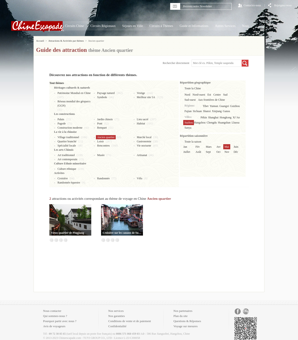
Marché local (144, 137)
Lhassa (235, 122)
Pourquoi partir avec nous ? (59, 321)
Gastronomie (144, 141)
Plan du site (180, 316)
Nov (226, 151)
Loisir (100, 141)
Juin (236, 146)
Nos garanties (116, 316)
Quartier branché (67, 141)
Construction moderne (70, 127)
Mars (209, 146)
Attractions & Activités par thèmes (66, 40)
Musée (101, 155)
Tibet (206, 106)
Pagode (62, 123)
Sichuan (197, 111)
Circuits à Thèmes (161, 26)
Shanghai (213, 117)
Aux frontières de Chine (211, 99)
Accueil (40, 40)
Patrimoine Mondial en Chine (74, 93)
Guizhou (235, 106)
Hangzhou (199, 122)
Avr (218, 146)
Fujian (188, 111)
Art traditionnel (66, 155)
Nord (187, 94)
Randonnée (103, 178)
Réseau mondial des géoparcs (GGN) (74, 103)
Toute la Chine (192, 88)
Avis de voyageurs (54, 326)
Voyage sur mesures (185, 326)
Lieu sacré (143, 119)
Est (209, 94)
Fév (198, 146)
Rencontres (103, 145)
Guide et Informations (194, 26)
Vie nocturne (144, 145)
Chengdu (212, 122)
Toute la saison (192, 141)
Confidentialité (117, 326)
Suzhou (188, 122)
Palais (61, 119)
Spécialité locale (67, 145)
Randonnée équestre (69, 182)
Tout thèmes (56, 83)
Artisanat (142, 155)
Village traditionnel (68, 137)
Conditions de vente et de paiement (129, 321)
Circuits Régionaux (103, 26)
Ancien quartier (106, 137)
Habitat (141, 123)
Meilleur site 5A (146, 97)
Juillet (186, 151)
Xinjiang (217, 111)
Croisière (63, 178)
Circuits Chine (74, 26)
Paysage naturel (106, 93)
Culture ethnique (67, 168)
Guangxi (224, 106)
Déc (236, 151)
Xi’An (236, 117)
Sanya (187, 127)
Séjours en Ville (132, 26)
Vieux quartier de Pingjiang (67, 232)
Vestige (141, 93)
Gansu (226, 111)
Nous (245, 26)
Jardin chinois (105, 119)
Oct (218, 151)
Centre (217, 94)
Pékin (204, 117)
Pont (99, 123)
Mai (226, 146)
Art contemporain (67, 159)
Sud (225, 94)
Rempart (102, 127)
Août (198, 151)
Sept (208, 151)
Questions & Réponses (187, 321)
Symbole (102, 97)
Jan (185, 146)
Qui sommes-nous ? (55, 316)
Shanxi (207, 111)
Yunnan (214, 106)
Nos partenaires (182, 311)
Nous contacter (52, 311)
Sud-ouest (190, 99)
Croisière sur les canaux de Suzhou (122, 232)
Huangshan (224, 122)
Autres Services (225, 26)
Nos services (116, 311)
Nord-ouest (199, 94)
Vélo (139, 178)
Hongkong (226, 117)
